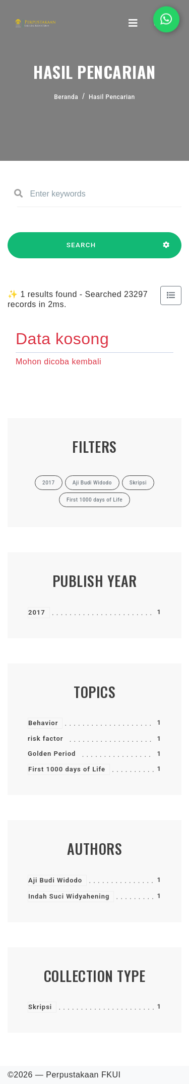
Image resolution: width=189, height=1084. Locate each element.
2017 (36, 612)
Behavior (43, 723)
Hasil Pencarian (112, 97)
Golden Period (52, 753)
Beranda (66, 97)
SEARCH (81, 249)
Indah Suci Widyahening (68, 896)
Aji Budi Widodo (55, 880)
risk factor (45, 738)
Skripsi (40, 1007)
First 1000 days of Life (66, 769)
